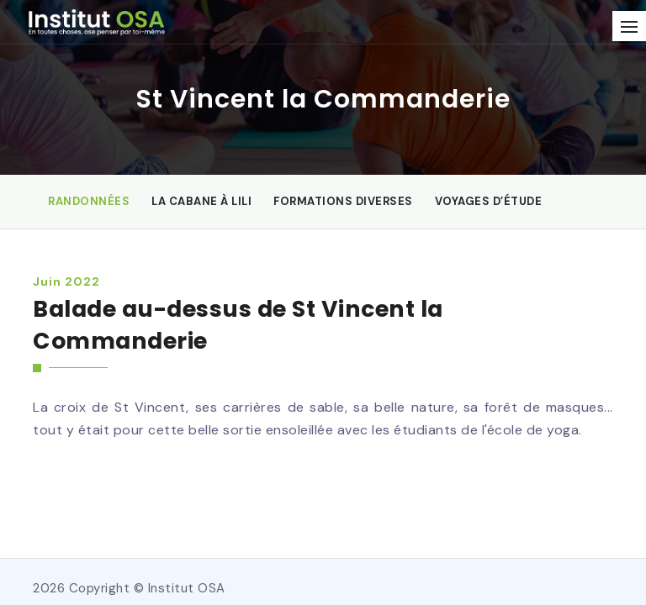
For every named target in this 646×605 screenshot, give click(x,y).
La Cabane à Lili (201, 201)
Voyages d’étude (489, 201)
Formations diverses (343, 201)
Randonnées (89, 201)
